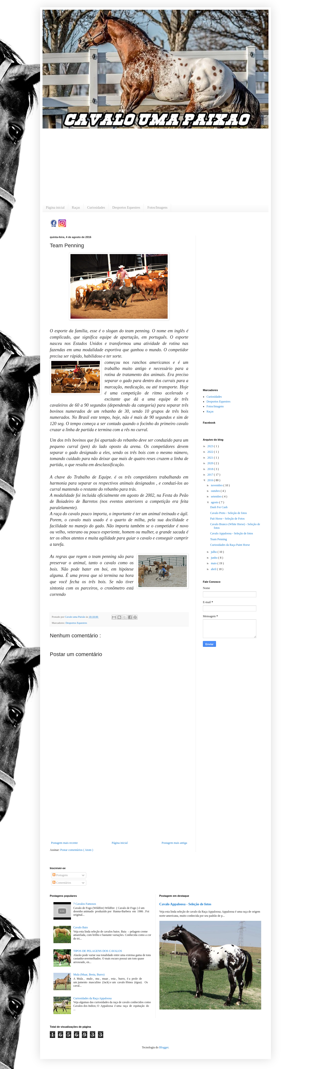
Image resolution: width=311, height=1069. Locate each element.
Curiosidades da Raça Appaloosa (92, 998)
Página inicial (55, 207)
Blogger (163, 1047)
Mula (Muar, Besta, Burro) (89, 974)
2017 (210, 474)
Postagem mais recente (64, 843)
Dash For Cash (218, 507)
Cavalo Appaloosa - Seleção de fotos (231, 533)
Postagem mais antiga (174, 843)
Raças (76, 207)
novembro (217, 485)
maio (214, 563)
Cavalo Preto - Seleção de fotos (228, 513)
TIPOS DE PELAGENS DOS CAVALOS (97, 951)
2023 (210, 446)
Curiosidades (96, 207)
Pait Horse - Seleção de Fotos (227, 518)
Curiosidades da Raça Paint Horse (230, 545)
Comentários (61, 882)
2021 (210, 457)
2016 (210, 480)
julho (214, 552)
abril (214, 569)
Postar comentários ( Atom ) (76, 850)
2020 (210, 463)
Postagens (60, 875)
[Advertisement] (155, 162)
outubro (216, 491)
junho (214, 557)
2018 (210, 469)
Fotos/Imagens (157, 207)
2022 (210, 451)
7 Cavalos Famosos (84, 904)
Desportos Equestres (126, 207)
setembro (216, 496)
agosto (215, 502)
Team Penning (218, 539)
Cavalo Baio (80, 927)
